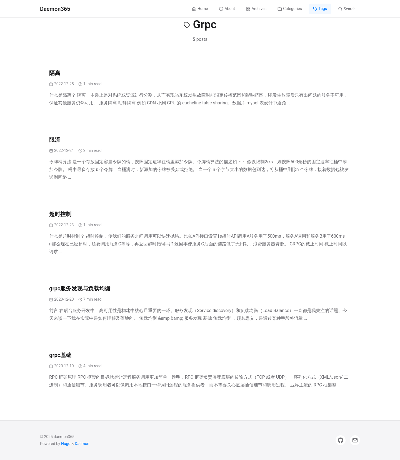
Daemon (82, 443)
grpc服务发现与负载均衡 (79, 288)
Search (347, 9)
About (227, 8)
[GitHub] (341, 440)
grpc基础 (60, 355)
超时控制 (60, 214)
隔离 (54, 73)
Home (200, 8)
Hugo (66, 443)
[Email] (355, 440)
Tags (320, 8)
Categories (290, 8)
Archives (256, 8)
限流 (54, 139)
